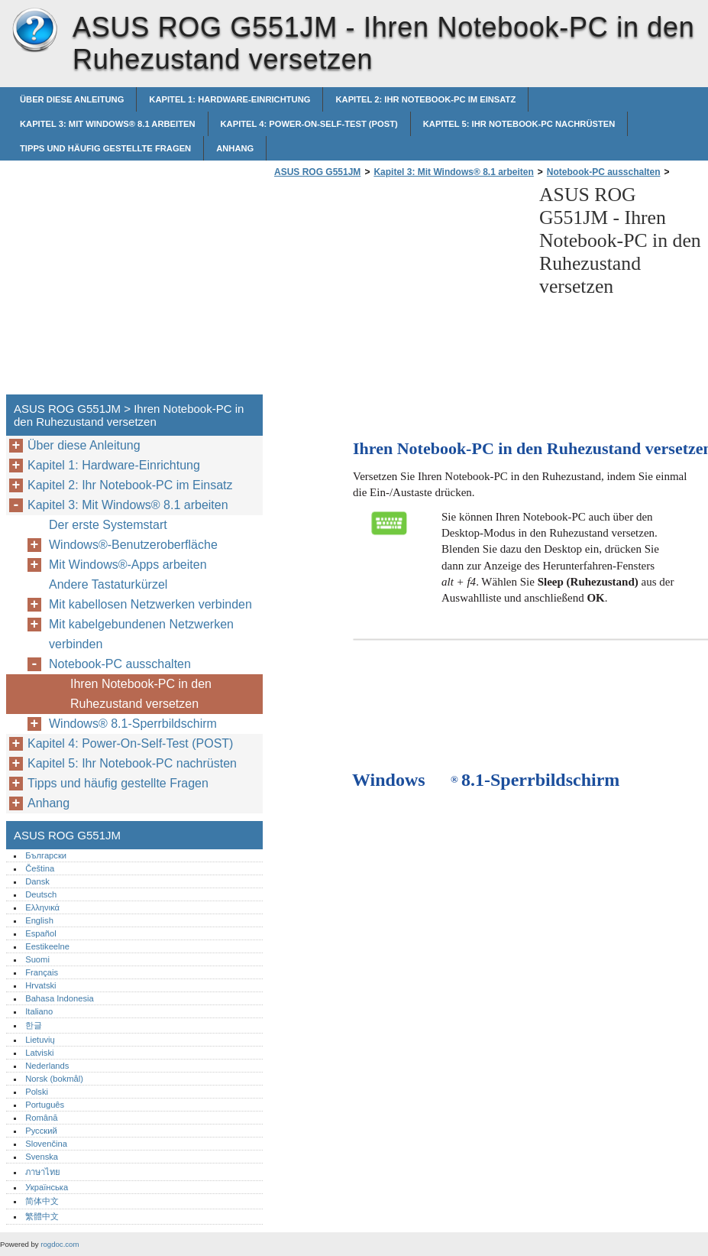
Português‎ (44, 1104)
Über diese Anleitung (72, 99)
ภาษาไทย (42, 1171)
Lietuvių (40, 1039)
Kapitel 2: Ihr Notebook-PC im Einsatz (425, 99)
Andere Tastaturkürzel (108, 584)
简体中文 (42, 1201)
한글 (33, 1025)
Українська (46, 1187)
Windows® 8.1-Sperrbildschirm (133, 723)
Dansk (37, 881)
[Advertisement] (398, 290)
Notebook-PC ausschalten (604, 172)
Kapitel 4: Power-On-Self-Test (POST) (309, 123)
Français (41, 972)
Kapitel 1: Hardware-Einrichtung (229, 99)
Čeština (39, 868)
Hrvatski (40, 985)
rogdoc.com (59, 1244)
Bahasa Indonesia (59, 998)
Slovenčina (46, 1143)
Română (41, 1117)
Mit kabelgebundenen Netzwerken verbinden (141, 634)
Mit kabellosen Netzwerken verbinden (150, 604)
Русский (41, 1130)
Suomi (37, 959)
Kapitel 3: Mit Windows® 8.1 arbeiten (108, 123)
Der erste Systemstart (108, 524)
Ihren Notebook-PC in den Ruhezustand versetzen (141, 693)
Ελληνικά (42, 907)
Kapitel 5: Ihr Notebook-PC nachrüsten (519, 123)
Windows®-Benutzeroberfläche (133, 544)
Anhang (235, 148)
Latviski (39, 1052)
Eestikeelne (47, 946)
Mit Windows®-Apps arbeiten (128, 564)
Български (45, 855)
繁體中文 (42, 1216)
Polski (36, 1091)
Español (40, 933)
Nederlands (47, 1065)
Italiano (39, 1011)
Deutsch (41, 894)
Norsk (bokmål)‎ (54, 1078)
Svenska (41, 1156)
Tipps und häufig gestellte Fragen (105, 148)
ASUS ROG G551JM (34, 31)
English (39, 920)
